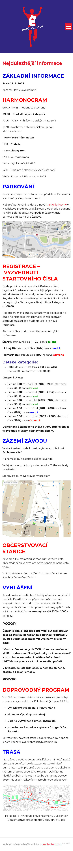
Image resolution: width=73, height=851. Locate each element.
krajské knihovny (56, 204)
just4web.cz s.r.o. (52, 844)
